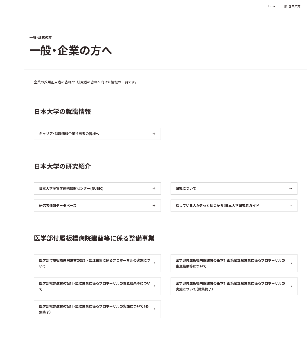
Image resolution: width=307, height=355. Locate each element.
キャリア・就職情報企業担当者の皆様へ (69, 133)
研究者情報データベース (57, 205)
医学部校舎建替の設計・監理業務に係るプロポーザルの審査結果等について (94, 286)
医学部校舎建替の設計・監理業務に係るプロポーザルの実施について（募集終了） (94, 309)
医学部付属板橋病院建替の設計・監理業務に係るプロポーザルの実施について (94, 263)
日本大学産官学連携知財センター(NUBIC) (71, 188)
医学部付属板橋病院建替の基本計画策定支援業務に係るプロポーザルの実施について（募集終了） (230, 286)
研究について (186, 188)
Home (271, 6)
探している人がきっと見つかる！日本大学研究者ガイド (234, 205)
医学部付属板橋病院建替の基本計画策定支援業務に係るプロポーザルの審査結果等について (230, 263)
